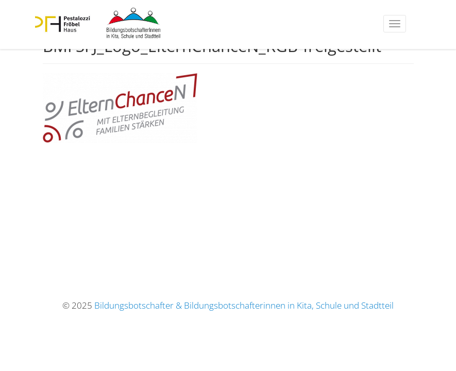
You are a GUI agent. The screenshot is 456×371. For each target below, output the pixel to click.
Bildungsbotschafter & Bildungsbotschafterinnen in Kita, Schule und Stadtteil (244, 305)
